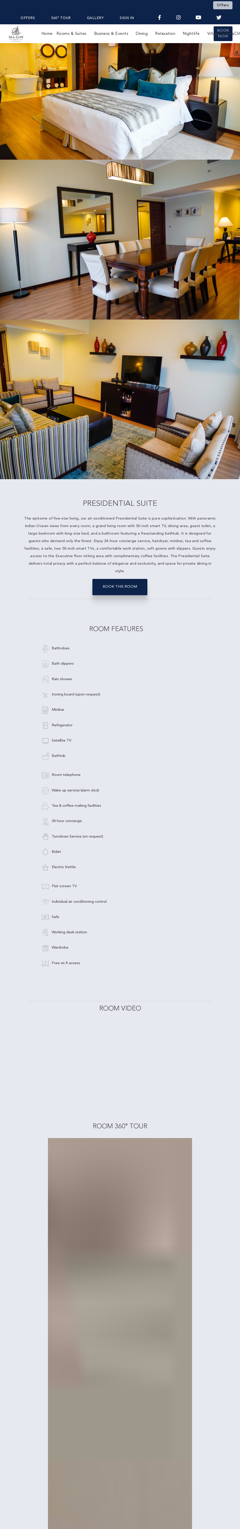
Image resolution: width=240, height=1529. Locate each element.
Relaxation (165, 34)
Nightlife (191, 34)
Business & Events (111, 34)
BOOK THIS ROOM (120, 587)
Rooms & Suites (71, 34)
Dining (142, 34)
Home (47, 34)
